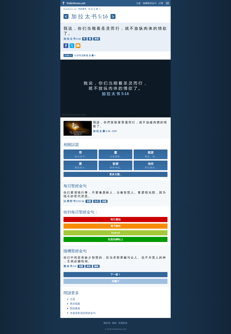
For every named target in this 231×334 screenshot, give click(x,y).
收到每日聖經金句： (81, 212)
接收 (89, 266)
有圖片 (115, 281)
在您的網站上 (115, 239)
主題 (138, 3)
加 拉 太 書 (93, 9)
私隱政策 (122, 323)
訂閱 (161, 3)
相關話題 (71, 144)
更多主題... (115, 174)
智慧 (89, 201)
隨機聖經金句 (149, 3)
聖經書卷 (82, 9)
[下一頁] (113, 16)
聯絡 (114, 323)
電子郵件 (115, 226)
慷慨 (96, 266)
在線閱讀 (84, 55)
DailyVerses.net (70, 9)
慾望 (96, 39)
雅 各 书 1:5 (70, 266)
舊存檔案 (75, 303)
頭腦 (104, 201)
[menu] (167, 4)
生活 (96, 201)
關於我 (107, 323)
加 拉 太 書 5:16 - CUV (105, 131)
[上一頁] (66, 16)
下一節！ (115, 274)
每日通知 (115, 219)
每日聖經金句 (75, 186)
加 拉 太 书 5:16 (72, 38)
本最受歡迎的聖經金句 (83, 313)
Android (115, 232)
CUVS (68, 55)
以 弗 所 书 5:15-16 (74, 201)
